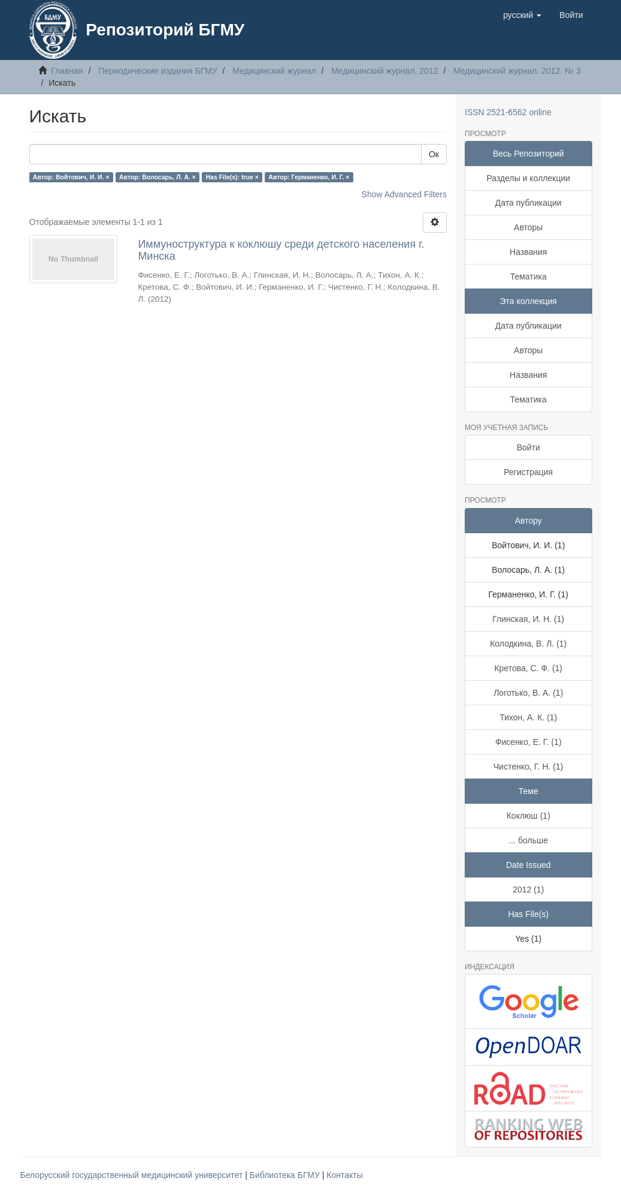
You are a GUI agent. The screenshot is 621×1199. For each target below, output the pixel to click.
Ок (434, 154)
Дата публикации (528, 203)
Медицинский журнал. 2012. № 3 (517, 71)
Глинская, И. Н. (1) (528, 619)
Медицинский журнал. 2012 (384, 71)
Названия (528, 252)
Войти (528, 447)
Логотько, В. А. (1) (528, 693)
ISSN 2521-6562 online (508, 112)
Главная (67, 71)
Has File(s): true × (231, 177)
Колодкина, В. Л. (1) (528, 643)
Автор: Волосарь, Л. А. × (157, 177)
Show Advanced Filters (404, 194)
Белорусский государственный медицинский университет (133, 1175)
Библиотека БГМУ (286, 1175)
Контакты (344, 1175)
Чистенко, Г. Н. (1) (528, 766)
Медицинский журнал (274, 71)
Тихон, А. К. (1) (528, 717)
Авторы (528, 227)
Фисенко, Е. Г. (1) (528, 742)
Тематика (528, 276)
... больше (528, 840)
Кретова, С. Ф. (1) (528, 668)
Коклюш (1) (528, 816)
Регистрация (528, 472)
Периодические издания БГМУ (157, 71)
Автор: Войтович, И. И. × (71, 177)
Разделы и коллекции (528, 178)
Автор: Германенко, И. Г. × (308, 177)
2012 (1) (528, 889)
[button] (522, 15)
